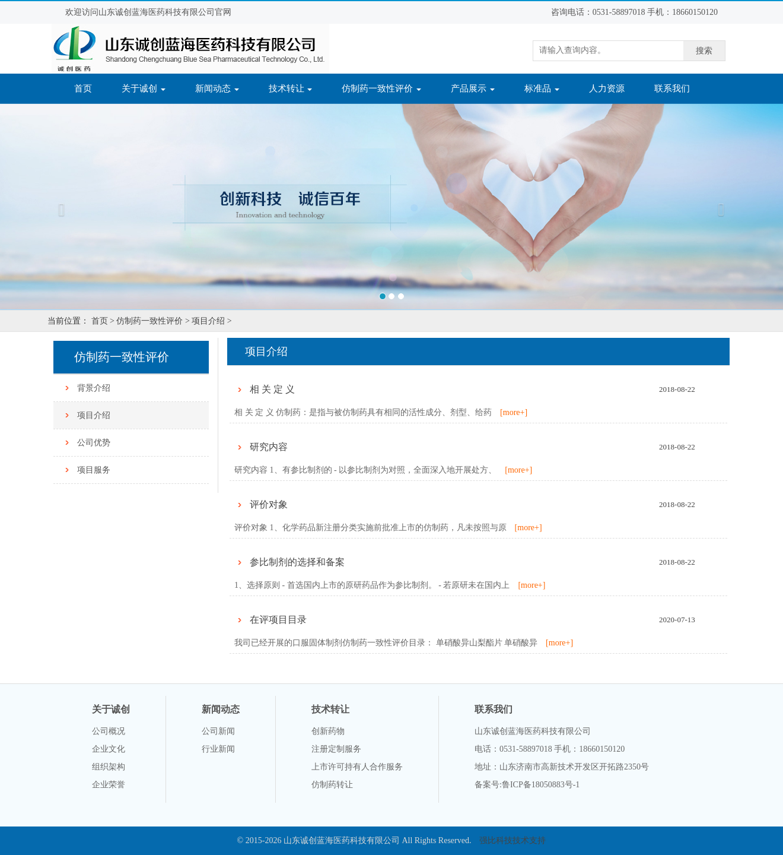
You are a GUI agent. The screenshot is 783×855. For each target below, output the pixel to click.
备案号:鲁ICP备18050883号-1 (527, 784)
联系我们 (672, 88)
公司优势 (93, 442)
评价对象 (269, 504)
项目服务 (93, 470)
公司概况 (108, 731)
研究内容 (269, 447)
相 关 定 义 (272, 389)
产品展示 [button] (473, 88)
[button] (58, 206)
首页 (90, 87)
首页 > (102, 320)
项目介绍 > (211, 320)
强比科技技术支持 (512, 840)
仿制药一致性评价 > (152, 320)
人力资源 (607, 88)
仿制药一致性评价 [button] (381, 88)
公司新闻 (218, 731)
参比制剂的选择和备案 (297, 562)
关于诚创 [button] (143, 88)
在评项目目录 (278, 620)
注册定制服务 (336, 749)
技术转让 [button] (291, 88)
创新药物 (328, 731)
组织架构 (108, 766)
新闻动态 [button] (217, 88)
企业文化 (108, 749)
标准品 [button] (541, 88)
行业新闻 (218, 749)
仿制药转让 (332, 784)
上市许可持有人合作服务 (357, 766)
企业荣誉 (108, 784)
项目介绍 (93, 415)
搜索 (704, 50)
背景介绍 (93, 388)
